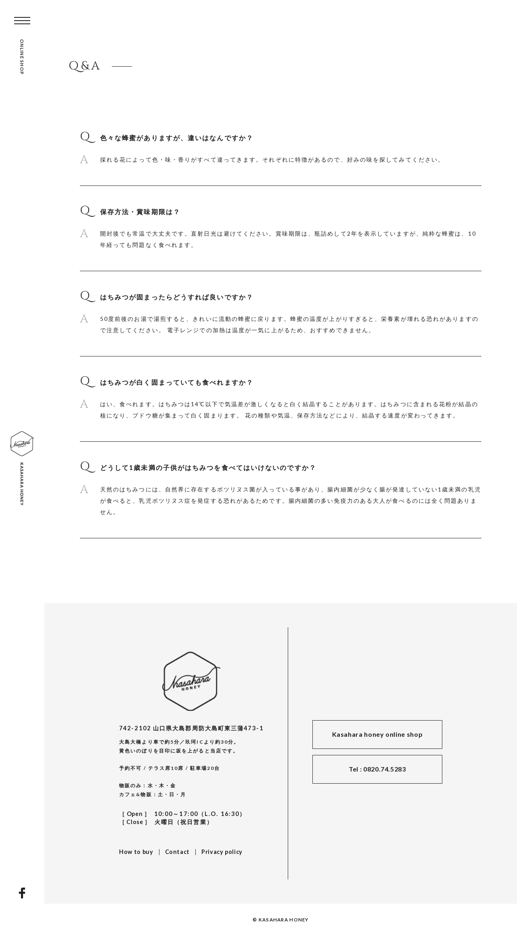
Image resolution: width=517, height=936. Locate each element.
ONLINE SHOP (22, 57)
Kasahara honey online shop (377, 734)
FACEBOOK (22, 893)
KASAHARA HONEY (191, 681)
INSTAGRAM (22, 909)
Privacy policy (222, 851)
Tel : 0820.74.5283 (377, 769)
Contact (177, 851)
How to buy (136, 851)
